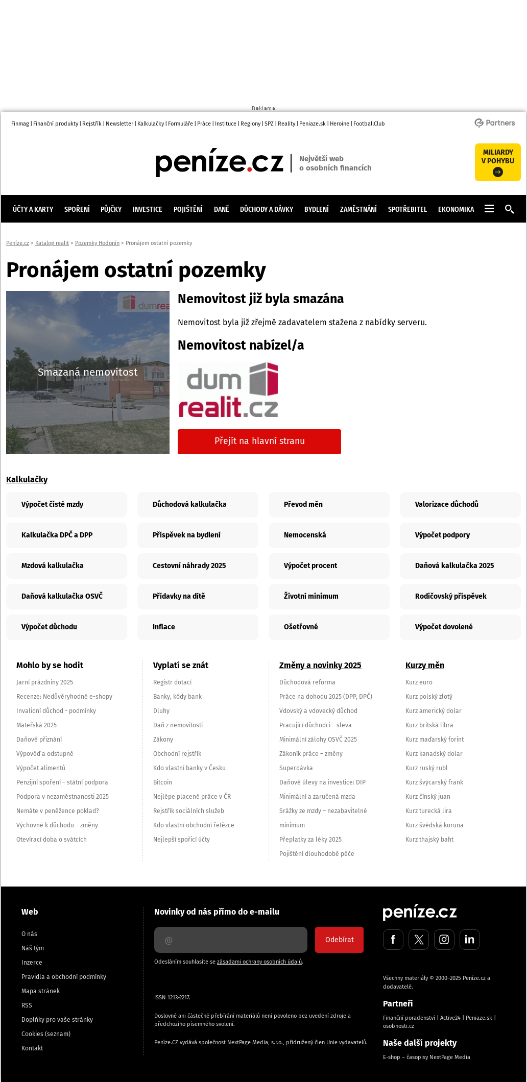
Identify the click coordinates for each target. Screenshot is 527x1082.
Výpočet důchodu (49, 627)
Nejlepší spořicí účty (181, 839)
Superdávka (296, 768)
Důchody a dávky (266, 209)
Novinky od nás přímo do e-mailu (216, 912)
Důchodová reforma (307, 682)
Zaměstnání (358, 209)
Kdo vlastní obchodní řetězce (193, 825)
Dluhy (161, 711)
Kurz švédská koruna (434, 825)
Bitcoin (162, 782)
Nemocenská (305, 535)
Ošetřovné (301, 627)
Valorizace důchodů (446, 504)
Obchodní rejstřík (177, 753)
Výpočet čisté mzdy (52, 504)
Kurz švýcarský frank (434, 782)
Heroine (339, 123)
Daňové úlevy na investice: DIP (322, 782)
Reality (286, 123)
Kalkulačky (150, 123)
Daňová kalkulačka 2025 (454, 565)
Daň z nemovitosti (178, 725)
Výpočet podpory (442, 535)
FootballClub (369, 123)
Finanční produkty (55, 123)
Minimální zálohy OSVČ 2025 (318, 739)
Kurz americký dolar (433, 711)
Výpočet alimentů (40, 768)
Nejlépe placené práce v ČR (192, 796)
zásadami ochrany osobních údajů (259, 961)
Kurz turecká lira (428, 811)
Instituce (225, 123)
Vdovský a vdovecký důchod (318, 711)
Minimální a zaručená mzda (317, 796)
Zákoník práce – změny (311, 753)
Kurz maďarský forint (434, 739)
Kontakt (32, 1048)
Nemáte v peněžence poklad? (57, 811)
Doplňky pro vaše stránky (57, 1019)
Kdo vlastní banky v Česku (189, 768)
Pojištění (188, 209)
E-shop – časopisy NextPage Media (426, 1057)
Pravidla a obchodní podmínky (63, 976)
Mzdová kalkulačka (52, 565)
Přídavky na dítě (179, 596)
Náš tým (32, 948)
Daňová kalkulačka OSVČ (62, 596)
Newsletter (119, 123)
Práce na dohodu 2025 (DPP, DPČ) (325, 696)
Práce (204, 123)
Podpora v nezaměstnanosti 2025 (62, 796)
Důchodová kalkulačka (190, 504)
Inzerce (31, 962)
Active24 (450, 1018)
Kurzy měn (424, 665)
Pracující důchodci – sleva (315, 725)
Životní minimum (311, 596)
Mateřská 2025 (36, 725)
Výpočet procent (310, 565)
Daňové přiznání (39, 739)
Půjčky (111, 209)
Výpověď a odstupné (45, 753)
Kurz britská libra (429, 725)
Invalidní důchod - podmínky (56, 711)
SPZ (269, 123)
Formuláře (180, 123)
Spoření (77, 209)
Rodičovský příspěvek (451, 596)
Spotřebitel (407, 209)
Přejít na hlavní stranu (259, 441)
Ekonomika (456, 209)
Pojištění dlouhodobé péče (316, 853)
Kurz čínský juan (427, 796)
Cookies (32, 1034)
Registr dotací (172, 682)
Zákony (163, 739)
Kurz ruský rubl (426, 768)
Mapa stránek (40, 991)
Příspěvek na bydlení (187, 535)
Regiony (250, 123)
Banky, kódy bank (177, 696)
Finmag (20, 123)
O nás (29, 934)
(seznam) (57, 1034)
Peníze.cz (17, 243)
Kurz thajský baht (429, 839)
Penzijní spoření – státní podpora (62, 782)
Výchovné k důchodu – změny (57, 825)
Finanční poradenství (409, 1018)
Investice (147, 209)
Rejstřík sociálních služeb (188, 811)
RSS (26, 1005)
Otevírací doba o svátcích (51, 839)
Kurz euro (419, 682)
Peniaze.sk (312, 123)
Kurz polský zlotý (428, 696)
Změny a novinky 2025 (320, 665)
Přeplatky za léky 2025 (310, 839)
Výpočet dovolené (444, 627)
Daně (221, 209)
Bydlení (316, 209)
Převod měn (303, 504)
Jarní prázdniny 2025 (44, 682)
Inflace (164, 627)
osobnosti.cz (398, 1026)
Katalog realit (52, 243)
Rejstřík (92, 123)
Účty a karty (33, 209)
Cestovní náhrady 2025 (189, 565)
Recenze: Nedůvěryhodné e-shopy (64, 696)
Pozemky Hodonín (97, 243)
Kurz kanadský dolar (434, 753)
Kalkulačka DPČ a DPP (56, 535)
